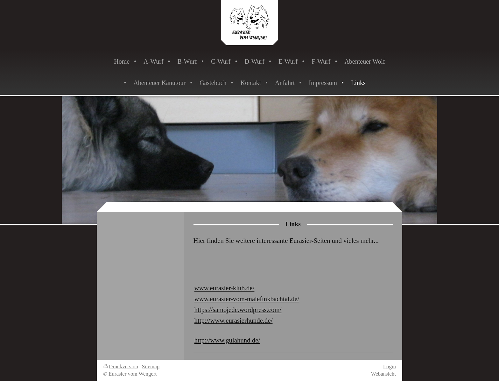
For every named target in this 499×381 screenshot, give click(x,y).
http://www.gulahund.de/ (227, 340)
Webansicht (383, 374)
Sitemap (150, 366)
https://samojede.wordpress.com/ (238, 309)
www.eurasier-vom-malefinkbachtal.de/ (246, 298)
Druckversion (120, 366)
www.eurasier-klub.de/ (224, 288)
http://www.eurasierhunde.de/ (233, 320)
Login (389, 366)
